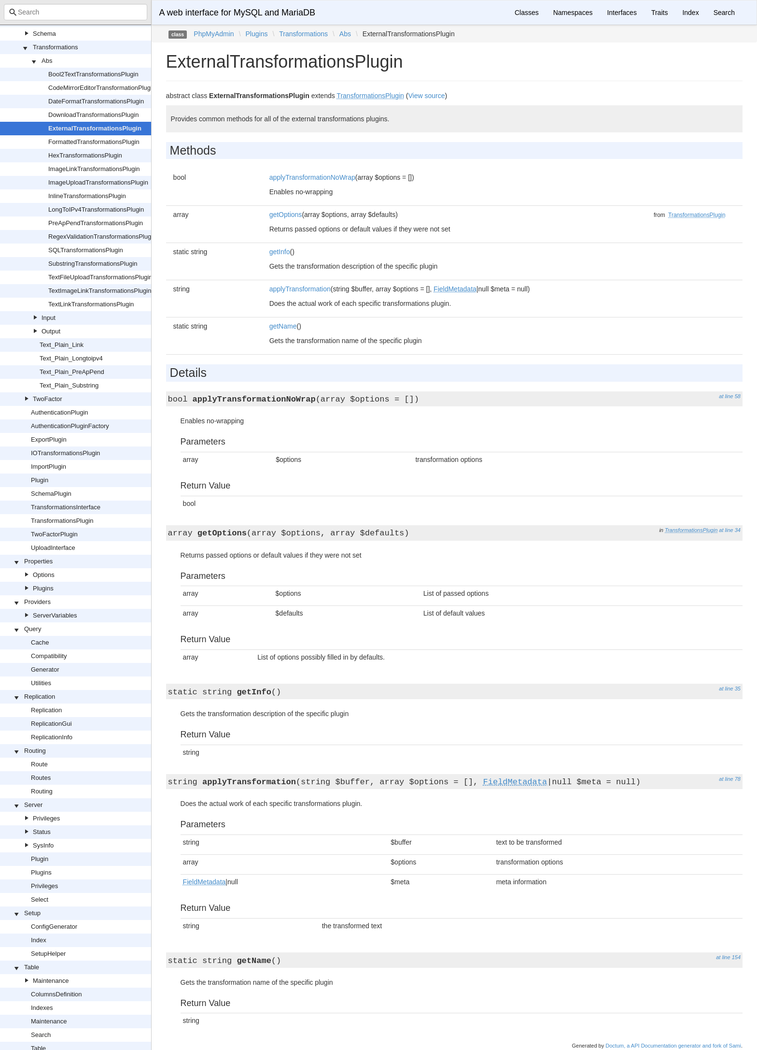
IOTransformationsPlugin (65, 453)
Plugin (39, 480)
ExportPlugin (49, 439)
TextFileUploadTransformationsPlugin (100, 277)
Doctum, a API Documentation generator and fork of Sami (673, 1046)
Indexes (42, 1007)
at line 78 (730, 779)
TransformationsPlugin (62, 520)
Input (49, 317)
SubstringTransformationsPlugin (93, 263)
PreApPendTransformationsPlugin (95, 223)
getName (283, 326)
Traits (659, 12)
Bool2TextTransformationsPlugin (93, 74)
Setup (32, 913)
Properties (38, 561)
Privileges (46, 818)
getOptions (285, 214)
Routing (35, 750)
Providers (37, 601)
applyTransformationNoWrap (312, 177)
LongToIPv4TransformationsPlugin (96, 209)
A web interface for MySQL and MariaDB (237, 12)
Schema (44, 33)
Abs (47, 60)
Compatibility (49, 656)
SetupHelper (48, 953)
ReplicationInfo (51, 737)
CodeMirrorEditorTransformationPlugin (101, 87)
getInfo (279, 252)
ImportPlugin (48, 466)
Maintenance (51, 980)
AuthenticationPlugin (59, 412)
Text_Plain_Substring (69, 385)
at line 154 (728, 957)
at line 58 (730, 396)
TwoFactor (47, 399)
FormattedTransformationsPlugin (94, 141)
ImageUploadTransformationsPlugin (98, 182)
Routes (41, 777)
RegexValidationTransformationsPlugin (102, 236)
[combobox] (75, 12)
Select (39, 899)
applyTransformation (300, 289)
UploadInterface (53, 547)
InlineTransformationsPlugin (87, 196)
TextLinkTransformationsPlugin (91, 304)
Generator (45, 669)
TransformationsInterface (65, 507)
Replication (39, 696)
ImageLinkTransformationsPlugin (94, 169)
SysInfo (43, 845)
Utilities (41, 683)
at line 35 (730, 688)
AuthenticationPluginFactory (70, 426)
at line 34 (730, 530)
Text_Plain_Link (62, 344)
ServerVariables (55, 615)
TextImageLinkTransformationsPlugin (99, 290)
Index (38, 940)
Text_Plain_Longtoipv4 (71, 358)
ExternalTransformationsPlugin (94, 128)
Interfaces (621, 12)
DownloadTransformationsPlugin (93, 114)
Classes (527, 12)
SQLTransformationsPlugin (85, 250)
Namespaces (573, 12)
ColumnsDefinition (56, 994)
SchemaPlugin (51, 493)
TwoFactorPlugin (54, 534)
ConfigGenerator (54, 926)
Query (32, 629)
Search (41, 1034)
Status (42, 831)
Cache (40, 642)
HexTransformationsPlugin (85, 155)
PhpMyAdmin (214, 34)
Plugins (43, 588)
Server (33, 804)
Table (31, 967)
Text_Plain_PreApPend (72, 371)
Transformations (55, 47)
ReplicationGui (51, 723)
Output (51, 331)
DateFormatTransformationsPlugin (96, 101)
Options (44, 574)
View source (426, 96)
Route (39, 764)
